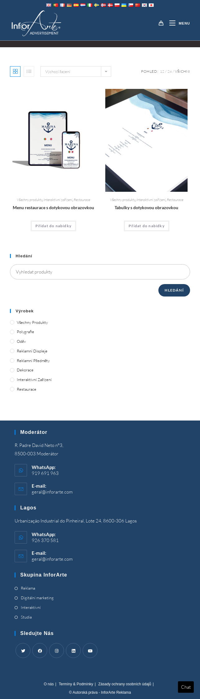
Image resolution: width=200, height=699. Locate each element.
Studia (26, 616)
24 (169, 71)
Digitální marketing (37, 597)
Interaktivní (31, 607)
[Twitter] (23, 650)
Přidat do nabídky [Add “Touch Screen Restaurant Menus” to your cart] (53, 225)
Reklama (28, 588)
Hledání (174, 290)
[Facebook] (39, 650)
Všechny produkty (29, 199)
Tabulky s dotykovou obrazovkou (146, 207)
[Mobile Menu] (177, 23)
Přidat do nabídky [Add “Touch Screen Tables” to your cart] (147, 225)
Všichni (182, 71)
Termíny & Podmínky (76, 684)
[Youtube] (90, 650)
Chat (186, 687)
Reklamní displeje (32, 350)
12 (162, 71)
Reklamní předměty (33, 360)
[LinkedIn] (73, 650)
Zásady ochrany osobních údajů (124, 684)
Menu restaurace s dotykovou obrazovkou (53, 207)
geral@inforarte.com (52, 492)
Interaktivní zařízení (58, 199)
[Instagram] (56, 650)
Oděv (21, 341)
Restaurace (82, 199)
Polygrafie (25, 331)
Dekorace (25, 369)
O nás (49, 684)
